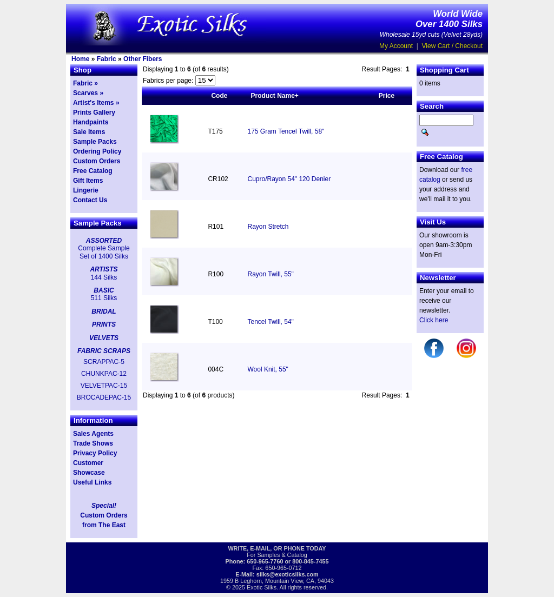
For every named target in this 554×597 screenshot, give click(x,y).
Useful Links (92, 482)
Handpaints (90, 122)
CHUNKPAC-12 (104, 373)
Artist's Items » (96, 103)
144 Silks (104, 277)
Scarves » (88, 93)
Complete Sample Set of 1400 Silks (103, 252)
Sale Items (89, 132)
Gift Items (88, 180)
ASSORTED (104, 240)
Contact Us (90, 200)
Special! (103, 505)
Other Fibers (142, 59)
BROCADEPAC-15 (104, 397)
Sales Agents (93, 433)
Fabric (106, 59)
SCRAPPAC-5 (103, 362)
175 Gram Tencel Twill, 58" (285, 131)
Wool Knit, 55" (267, 369)
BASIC (104, 290)
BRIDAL (103, 311)
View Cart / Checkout (452, 46)
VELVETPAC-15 (104, 385)
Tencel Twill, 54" (270, 322)
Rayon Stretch (267, 226)
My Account (396, 46)
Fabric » (85, 83)
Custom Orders (96, 161)
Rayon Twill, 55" (270, 274)
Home (80, 59)
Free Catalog (93, 171)
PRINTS (104, 324)
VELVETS (103, 338)
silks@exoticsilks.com (287, 574)
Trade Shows (93, 443)
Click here (433, 320)
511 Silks (104, 298)
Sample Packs (95, 141)
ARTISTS (103, 269)
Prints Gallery (94, 112)
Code (219, 96)
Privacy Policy (95, 453)
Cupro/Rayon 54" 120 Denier (289, 179)
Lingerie (85, 190)
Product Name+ (274, 96)
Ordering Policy (97, 151)
